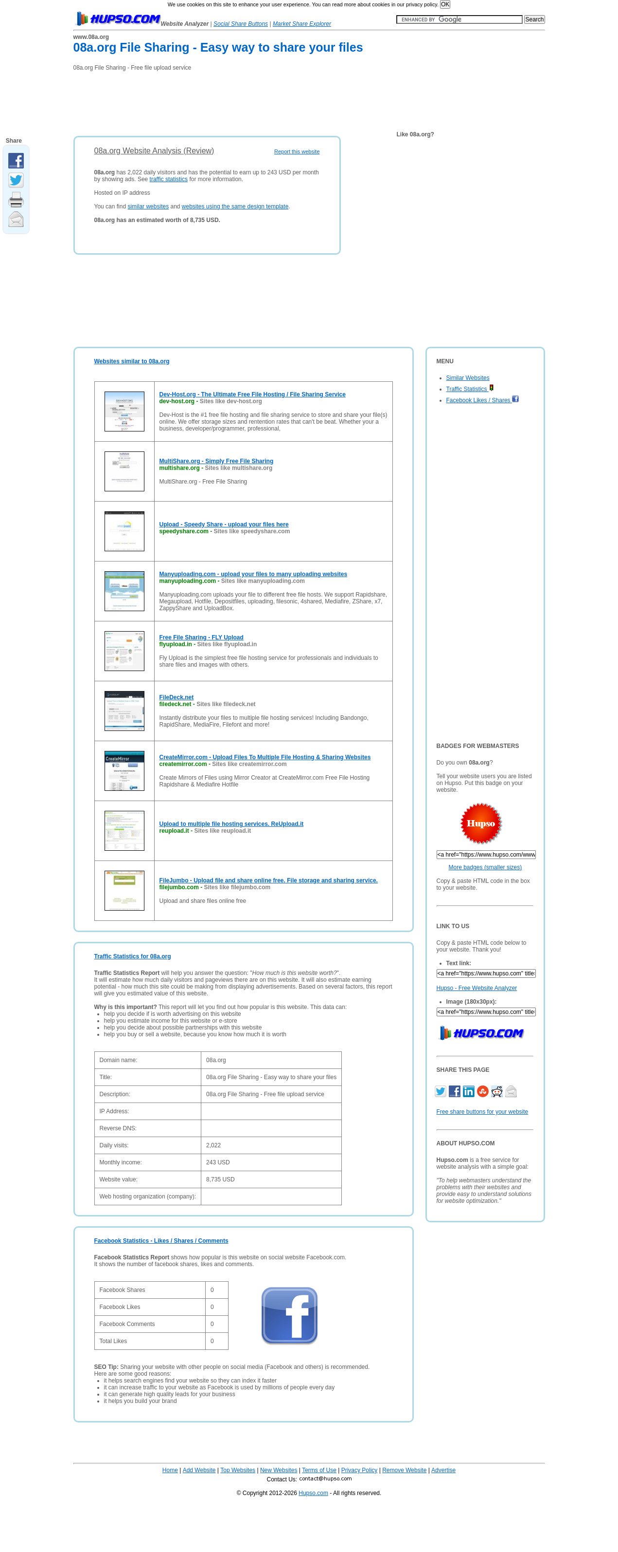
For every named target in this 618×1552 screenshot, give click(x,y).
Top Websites (237, 1470)
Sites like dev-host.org (231, 401)
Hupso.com (313, 1493)
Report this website (297, 151)
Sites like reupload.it (222, 830)
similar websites (148, 206)
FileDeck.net (176, 697)
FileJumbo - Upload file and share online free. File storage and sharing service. (268, 880)
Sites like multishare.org (239, 468)
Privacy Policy (359, 1470)
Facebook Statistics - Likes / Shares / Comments (161, 1240)
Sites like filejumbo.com (237, 887)
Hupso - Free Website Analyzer (477, 988)
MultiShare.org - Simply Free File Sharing (216, 461)
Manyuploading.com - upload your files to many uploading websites (253, 574)
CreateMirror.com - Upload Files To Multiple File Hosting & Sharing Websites (265, 757)
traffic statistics (169, 179)
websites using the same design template (235, 206)
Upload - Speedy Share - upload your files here (224, 524)
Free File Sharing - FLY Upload (201, 637)
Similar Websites (468, 377)
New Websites (278, 1470)
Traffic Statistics (470, 389)
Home (170, 1470)
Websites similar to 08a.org (132, 361)
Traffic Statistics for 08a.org (132, 956)
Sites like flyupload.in (227, 644)
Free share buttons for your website (483, 1111)
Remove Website (404, 1470)
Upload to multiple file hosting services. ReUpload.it (231, 824)
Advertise (443, 1470)
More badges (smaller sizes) (485, 867)
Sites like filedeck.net (225, 704)
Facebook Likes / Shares (482, 400)
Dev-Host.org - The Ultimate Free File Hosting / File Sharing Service (252, 394)
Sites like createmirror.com (249, 764)
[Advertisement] (250, 100)
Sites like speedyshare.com (252, 531)
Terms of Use (319, 1470)
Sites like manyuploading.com (263, 581)
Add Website (199, 1470)
